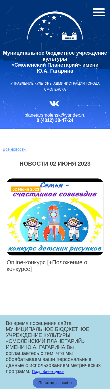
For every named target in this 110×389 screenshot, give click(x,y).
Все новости (14, 149)
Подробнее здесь (48, 371)
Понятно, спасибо (55, 382)
